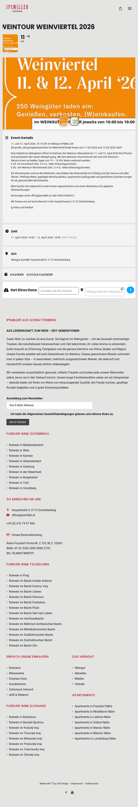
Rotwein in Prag (19, 575)
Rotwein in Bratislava (22, 717)
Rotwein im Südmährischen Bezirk (30, 640)
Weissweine (16, 673)
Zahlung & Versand (21, 689)
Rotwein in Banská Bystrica (26, 722)
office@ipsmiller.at (23, 515)
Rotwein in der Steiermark (25, 472)
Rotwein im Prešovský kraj (25, 744)
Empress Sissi (18, 678)
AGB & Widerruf (19, 695)
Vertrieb (79, 684)
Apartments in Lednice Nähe (93, 717)
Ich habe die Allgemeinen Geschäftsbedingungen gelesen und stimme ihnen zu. (62, 414)
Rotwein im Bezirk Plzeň (24, 607)
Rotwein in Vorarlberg (22, 488)
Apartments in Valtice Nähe (92, 722)
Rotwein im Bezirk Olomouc (26, 597)
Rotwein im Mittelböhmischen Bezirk (32, 629)
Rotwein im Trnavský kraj (25, 733)
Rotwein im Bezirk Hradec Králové (30, 580)
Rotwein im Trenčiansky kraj (26, 749)
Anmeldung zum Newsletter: (49, 403)
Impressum (77, 783)
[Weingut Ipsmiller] (17, 8)
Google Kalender (39, 274)
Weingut (80, 668)
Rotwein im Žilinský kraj (24, 754)
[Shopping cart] (119, 8)
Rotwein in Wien (19, 450)
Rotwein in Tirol (19, 482)
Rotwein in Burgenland (23, 477)
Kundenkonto (17, 684)
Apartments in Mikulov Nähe (93, 733)
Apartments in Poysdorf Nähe (93, 706)
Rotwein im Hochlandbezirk (26, 618)
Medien (79, 678)
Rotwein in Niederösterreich (26, 445)
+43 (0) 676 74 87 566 (20, 523)
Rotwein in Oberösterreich (25, 461)
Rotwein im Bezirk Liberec (25, 591)
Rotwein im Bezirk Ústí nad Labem (30, 613)
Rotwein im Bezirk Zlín (23, 645)
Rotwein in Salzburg (21, 466)
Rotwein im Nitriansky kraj (25, 738)
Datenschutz (91, 783)
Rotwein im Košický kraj (24, 727)
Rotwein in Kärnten (21, 455)
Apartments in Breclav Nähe (92, 727)
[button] (129, 8)
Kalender (17, 274)
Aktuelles (80, 673)
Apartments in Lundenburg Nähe (95, 738)
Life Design (62, 783)
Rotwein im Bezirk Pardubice (27, 602)
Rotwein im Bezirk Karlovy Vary (28, 586)
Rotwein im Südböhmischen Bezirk (31, 634)
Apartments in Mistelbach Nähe (95, 711)
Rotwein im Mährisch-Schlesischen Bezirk (35, 624)
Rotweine (15, 668)
